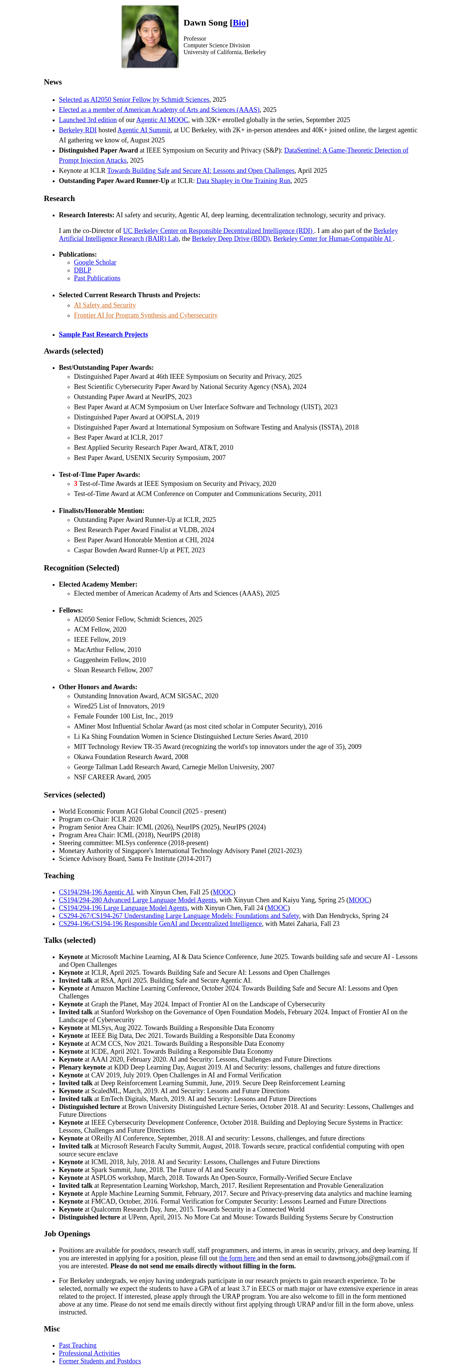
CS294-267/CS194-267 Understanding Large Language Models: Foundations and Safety (179, 916)
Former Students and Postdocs (100, 1361)
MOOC (223, 892)
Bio (239, 22)
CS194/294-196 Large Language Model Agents (123, 908)
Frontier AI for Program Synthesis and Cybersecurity (146, 315)
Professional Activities (89, 1353)
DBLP (82, 270)
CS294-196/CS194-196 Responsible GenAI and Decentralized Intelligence (160, 923)
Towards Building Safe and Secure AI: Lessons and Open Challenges (201, 170)
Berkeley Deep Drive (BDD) (231, 238)
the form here (238, 1258)
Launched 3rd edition (88, 120)
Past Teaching (78, 1345)
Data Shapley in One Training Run (243, 181)
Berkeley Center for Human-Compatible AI (332, 238)
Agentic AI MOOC (162, 120)
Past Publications (97, 278)
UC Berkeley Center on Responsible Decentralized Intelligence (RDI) (218, 230)
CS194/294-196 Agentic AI (96, 892)
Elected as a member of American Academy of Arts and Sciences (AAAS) (159, 109)
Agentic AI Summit (143, 130)
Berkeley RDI (78, 130)
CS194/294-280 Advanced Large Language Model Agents (137, 900)
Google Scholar (95, 262)
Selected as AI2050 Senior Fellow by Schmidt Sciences (134, 99)
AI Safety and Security (105, 305)
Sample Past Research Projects (103, 334)
